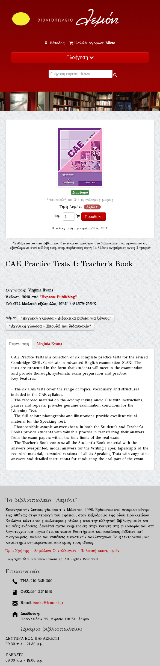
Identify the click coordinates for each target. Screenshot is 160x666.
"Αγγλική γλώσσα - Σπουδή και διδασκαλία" (50, 326)
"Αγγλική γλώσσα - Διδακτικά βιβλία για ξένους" (66, 318)
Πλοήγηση (80, 57)
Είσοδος (55, 43)
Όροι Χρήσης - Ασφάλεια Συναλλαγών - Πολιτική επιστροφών (62, 550)
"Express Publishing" (58, 297)
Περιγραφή (19, 343)
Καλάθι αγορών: (92, 43)
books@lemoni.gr (48, 602)
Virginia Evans (49, 343)
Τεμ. (57, 216)
